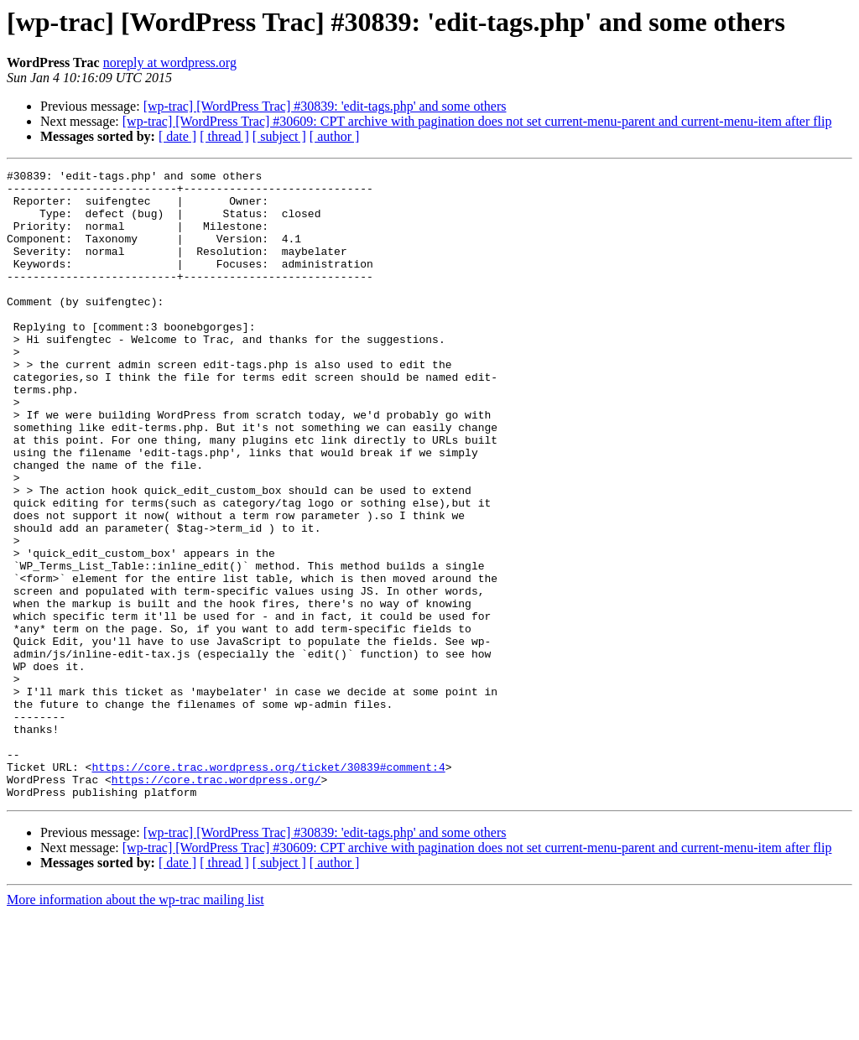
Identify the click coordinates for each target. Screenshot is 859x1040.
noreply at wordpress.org (170, 62)
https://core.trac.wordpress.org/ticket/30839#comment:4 (268, 887)
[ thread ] (224, 136)
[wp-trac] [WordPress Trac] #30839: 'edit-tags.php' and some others (325, 106)
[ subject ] (279, 136)
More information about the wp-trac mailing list (135, 1025)
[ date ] (177, 136)
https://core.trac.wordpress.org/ (216, 902)
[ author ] (335, 136)
